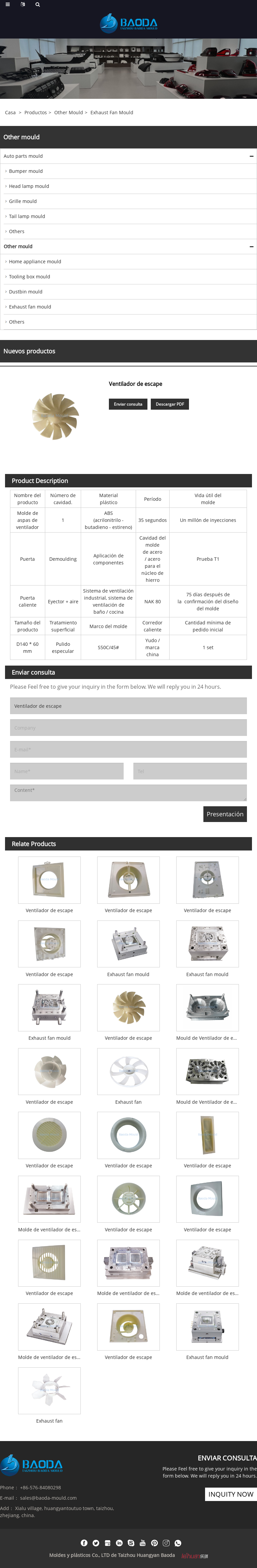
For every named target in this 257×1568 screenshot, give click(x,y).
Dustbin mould (26, 291)
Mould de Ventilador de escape (209, 1038)
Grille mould (23, 201)
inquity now (231, 1494)
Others (16, 231)
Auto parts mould (23, 156)
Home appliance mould (35, 261)
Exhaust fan (128, 1102)
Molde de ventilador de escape (51, 1229)
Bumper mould (26, 171)
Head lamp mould (29, 186)
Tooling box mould (29, 276)
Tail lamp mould (27, 216)
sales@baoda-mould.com (48, 1498)
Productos (35, 112)
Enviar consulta (128, 404)
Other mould (68, 112)
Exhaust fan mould (111, 112)
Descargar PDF (170, 404)
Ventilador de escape (49, 910)
